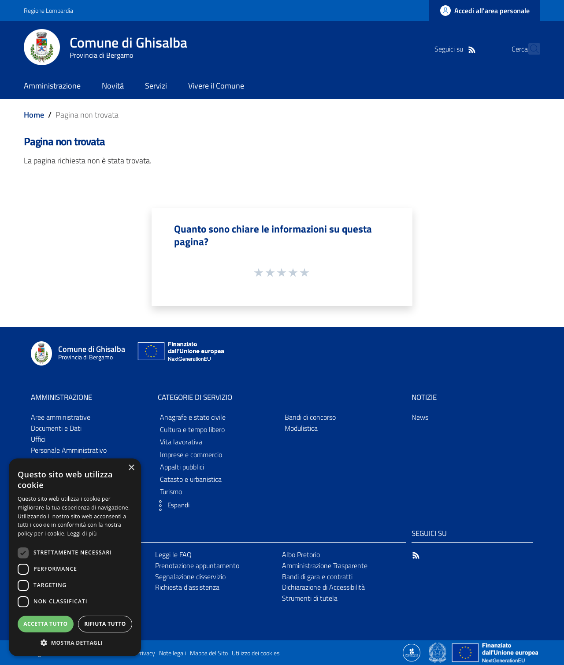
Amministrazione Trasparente (324, 565)
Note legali (172, 653)
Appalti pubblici (182, 467)
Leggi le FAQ (173, 554)
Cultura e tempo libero (192, 429)
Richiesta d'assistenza (187, 587)
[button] (171, 506)
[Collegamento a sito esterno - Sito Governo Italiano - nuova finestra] (438, 651)
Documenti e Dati (56, 428)
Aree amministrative (60, 417)
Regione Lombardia (48, 10)
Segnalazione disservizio (190, 576)
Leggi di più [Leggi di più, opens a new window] (82, 533)
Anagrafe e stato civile (193, 417)
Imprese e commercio (191, 454)
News (420, 417)
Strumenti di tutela (310, 598)
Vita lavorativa (181, 441)
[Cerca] (529, 48)
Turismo (171, 491)
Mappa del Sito (209, 653)
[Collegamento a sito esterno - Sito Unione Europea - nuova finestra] (180, 353)
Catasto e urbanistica (191, 479)
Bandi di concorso (310, 417)
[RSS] (456, 49)
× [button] (131, 468)
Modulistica (301, 428)
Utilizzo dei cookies (256, 653)
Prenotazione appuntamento (197, 565)
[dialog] (75, 557)
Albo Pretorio (301, 554)
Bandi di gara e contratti (317, 576)
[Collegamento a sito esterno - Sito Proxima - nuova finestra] (411, 651)
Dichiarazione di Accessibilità (323, 587)
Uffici (38, 439)
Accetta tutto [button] (45, 624)
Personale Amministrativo (69, 450)
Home (34, 115)
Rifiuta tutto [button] (105, 624)
